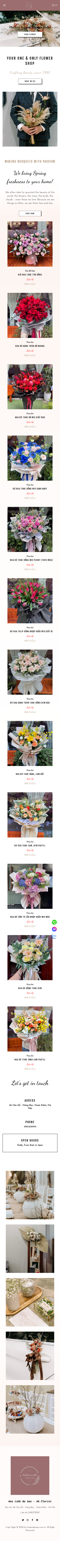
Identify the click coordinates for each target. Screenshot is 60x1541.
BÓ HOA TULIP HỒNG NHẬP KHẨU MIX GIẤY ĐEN (32, 631)
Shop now (30, 213)
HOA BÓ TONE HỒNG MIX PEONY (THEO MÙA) (31, 560)
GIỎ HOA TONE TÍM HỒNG (30, 274)
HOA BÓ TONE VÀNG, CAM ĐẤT (30, 774)
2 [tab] (32, 41)
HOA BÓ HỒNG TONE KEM (30, 988)
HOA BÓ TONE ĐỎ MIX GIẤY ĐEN (30, 417)
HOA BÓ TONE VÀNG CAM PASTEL (30, 1059)
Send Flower (30, 34)
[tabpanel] (30, 29)
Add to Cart (30, 283)
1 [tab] (29, 41)
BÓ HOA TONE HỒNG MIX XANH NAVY (30, 488)
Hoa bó (30, 342)
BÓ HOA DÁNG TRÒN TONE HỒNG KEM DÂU (30, 702)
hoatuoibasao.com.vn (36, 1527)
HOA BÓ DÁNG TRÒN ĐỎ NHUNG (30, 346)
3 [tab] (35, 41)
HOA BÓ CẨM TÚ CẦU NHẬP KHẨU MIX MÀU (30, 917)
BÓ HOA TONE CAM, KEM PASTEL (30, 845)
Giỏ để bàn (30, 271)
